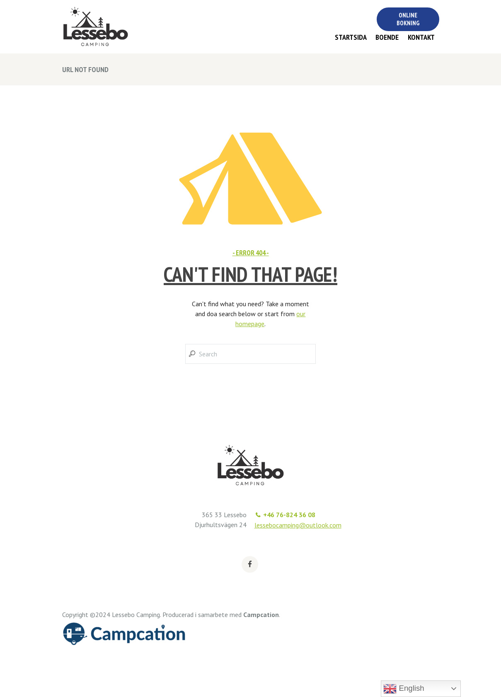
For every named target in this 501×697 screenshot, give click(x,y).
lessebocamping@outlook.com (297, 525)
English (403, 688)
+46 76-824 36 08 (289, 515)
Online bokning (408, 19)
